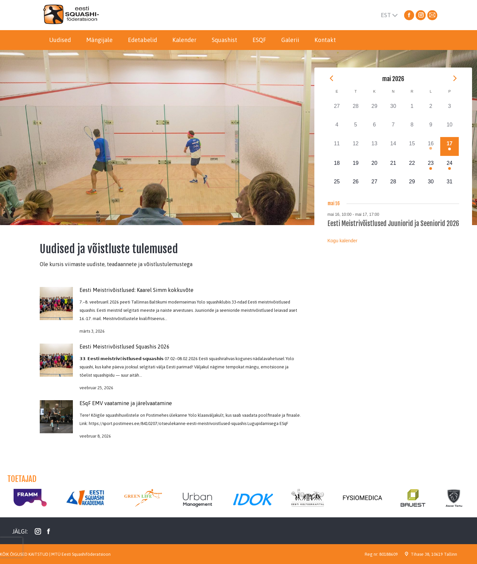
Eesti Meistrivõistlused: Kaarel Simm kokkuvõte (136, 290)
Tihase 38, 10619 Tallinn (434, 554)
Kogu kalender (342, 240)
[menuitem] (60, 40)
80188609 (388, 554)
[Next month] (455, 78)
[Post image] (56, 303)
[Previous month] (332, 78)
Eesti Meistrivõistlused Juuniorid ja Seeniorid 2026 (393, 223)
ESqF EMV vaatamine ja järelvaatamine (126, 403)
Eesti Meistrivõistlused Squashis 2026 (125, 347)
